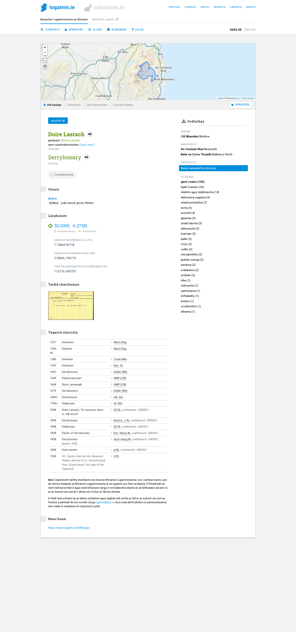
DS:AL (117, 426)
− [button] (45, 52)
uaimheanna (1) (190, 291)
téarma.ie (174, 6)
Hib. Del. (118, 397)
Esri (238, 98)
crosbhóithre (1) (191, 306)
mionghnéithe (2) (191, 254)
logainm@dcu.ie (104, 502)
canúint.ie (236, 6)
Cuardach (50, 29)
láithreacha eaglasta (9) (195, 197)
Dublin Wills (120, 372)
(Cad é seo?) (87, 144)
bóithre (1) (187, 301)
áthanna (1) (188, 311)
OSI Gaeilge (52, 104)
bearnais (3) (188, 233)
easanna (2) (188, 265)
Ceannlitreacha (62, 174)
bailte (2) (186, 239)
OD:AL (117, 410)
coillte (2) (186, 249)
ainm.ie (204, 6)
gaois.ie (251, 6)
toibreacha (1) (189, 285)
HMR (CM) (120, 378)
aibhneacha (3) (190, 228)
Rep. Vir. (118, 365)
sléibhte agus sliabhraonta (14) (200, 192)
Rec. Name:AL (122, 433)
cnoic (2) (186, 244)
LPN (116, 456)
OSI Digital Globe (95, 104)
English (250, 29)
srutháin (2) (188, 275)
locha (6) (186, 208)
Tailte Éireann (248, 98)
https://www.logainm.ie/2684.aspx (69, 527)
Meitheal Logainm (105, 19)
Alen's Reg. (120, 342)
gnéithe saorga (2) (192, 259)
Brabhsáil (74, 29)
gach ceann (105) (193, 181)
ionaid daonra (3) (191, 223)
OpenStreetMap (121, 104)
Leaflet (220, 98)
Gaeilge (236, 29)
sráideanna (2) (190, 270)
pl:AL (117, 450)
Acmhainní (116, 29)
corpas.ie (190, 6)
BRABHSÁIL (240, 104)
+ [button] (45, 47)
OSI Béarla (72, 104)
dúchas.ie (219, 6)
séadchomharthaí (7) (194, 202)
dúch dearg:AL (122, 439)
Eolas (137, 29)
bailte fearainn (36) (192, 187)
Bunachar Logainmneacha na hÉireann (64, 19)
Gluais (95, 29)
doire (52, 198)
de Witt (118, 403)
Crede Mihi (120, 359)
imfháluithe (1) (190, 296)
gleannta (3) (188, 218)
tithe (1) (185, 280)
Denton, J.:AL (122, 420)
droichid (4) (188, 213)
